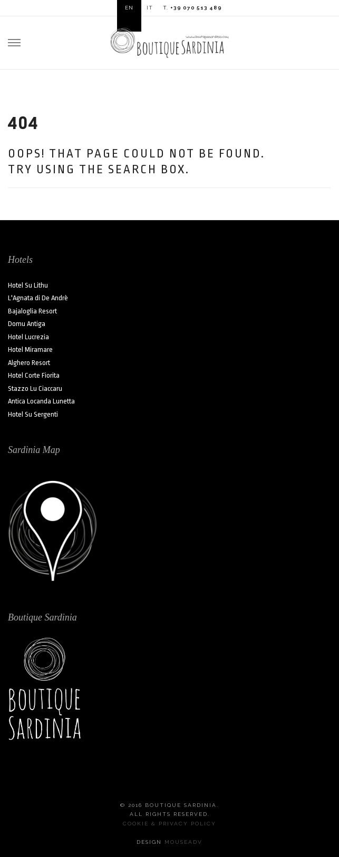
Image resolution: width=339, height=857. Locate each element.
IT (150, 8)
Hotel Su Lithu (28, 285)
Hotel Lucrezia (28, 337)
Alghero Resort (29, 363)
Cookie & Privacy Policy (169, 823)
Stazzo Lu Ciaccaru (35, 388)
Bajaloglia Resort (32, 311)
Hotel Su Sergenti (33, 414)
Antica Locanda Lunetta (41, 401)
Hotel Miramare (30, 349)
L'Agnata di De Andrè (38, 298)
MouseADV (183, 842)
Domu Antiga (26, 324)
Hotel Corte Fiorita (34, 375)
